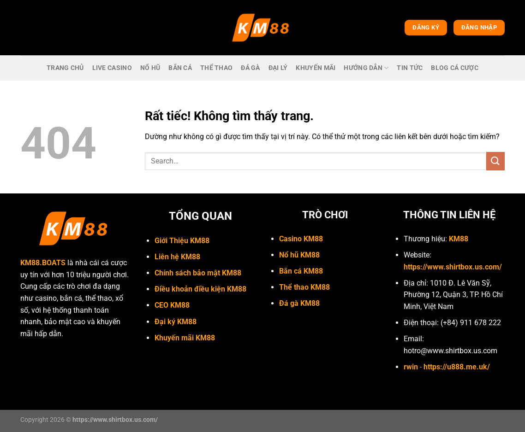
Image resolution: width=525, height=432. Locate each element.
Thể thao (216, 68)
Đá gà (250, 68)
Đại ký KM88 (176, 321)
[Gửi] (495, 161)
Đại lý (278, 68)
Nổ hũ (150, 68)
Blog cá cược (454, 68)
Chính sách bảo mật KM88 (198, 273)
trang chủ (65, 68)
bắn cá (180, 68)
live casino (112, 68)
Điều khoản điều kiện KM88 (200, 289)
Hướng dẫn (366, 68)
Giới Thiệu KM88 (182, 240)
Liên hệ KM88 (177, 256)
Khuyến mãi (315, 68)
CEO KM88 (172, 305)
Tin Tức (410, 68)
